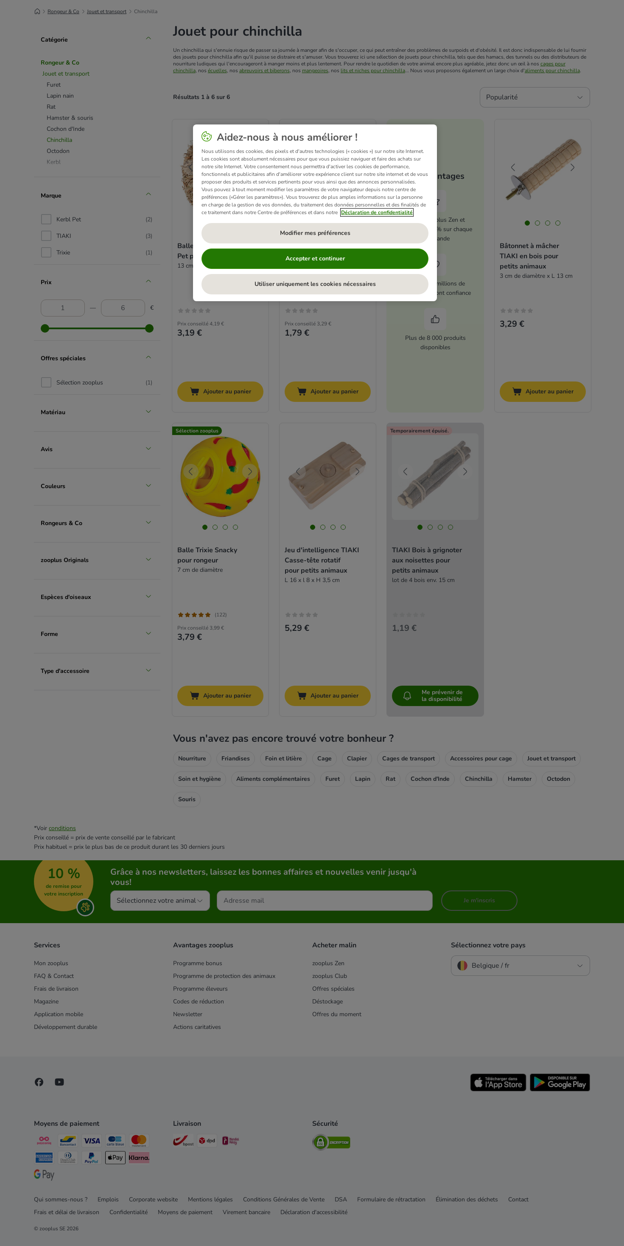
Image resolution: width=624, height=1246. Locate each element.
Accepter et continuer (315, 258)
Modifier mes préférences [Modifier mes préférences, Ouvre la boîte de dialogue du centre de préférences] (315, 233)
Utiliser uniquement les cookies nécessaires (315, 284)
